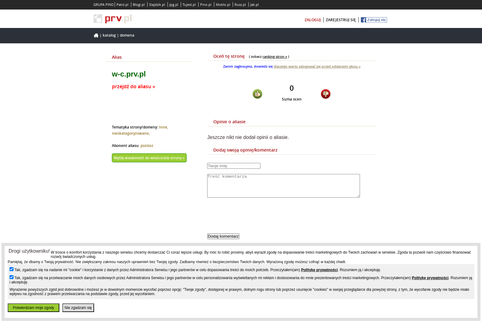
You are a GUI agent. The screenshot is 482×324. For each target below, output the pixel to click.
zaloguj (313, 19)
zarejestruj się (341, 19)
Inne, (163, 127)
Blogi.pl (139, 4)
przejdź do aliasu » (133, 86)
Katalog (109, 35)
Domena (127, 35)
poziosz (146, 145)
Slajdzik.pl (157, 4)
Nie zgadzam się (78, 308)
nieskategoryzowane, (131, 133)
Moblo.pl (223, 4)
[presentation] (254, 221)
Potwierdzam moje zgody (33, 308)
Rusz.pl (240, 4)
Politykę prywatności (319, 270)
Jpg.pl (173, 4)
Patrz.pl (122, 4)
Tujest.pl (189, 4)
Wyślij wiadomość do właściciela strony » (149, 157)
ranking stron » (275, 56)
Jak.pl (254, 4)
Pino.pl (205, 4)
